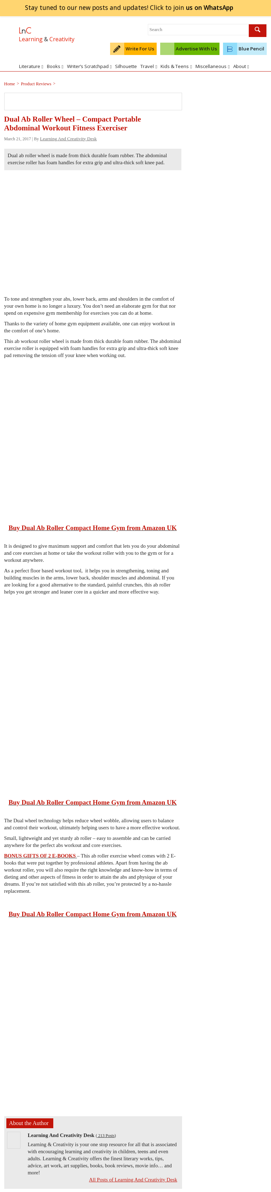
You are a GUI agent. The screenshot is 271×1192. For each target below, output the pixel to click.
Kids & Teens (176, 66)
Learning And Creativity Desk (68, 138)
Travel (148, 66)
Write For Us (140, 48)
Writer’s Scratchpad (89, 66)
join (209, 7)
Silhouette (126, 66)
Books (55, 66)
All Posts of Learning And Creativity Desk (133, 1179)
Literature (31, 66)
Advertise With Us (196, 48)
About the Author (29, 1123)
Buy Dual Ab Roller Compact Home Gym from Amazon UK (92, 528)
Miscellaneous (212, 66)
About (241, 66)
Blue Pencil (251, 48)
